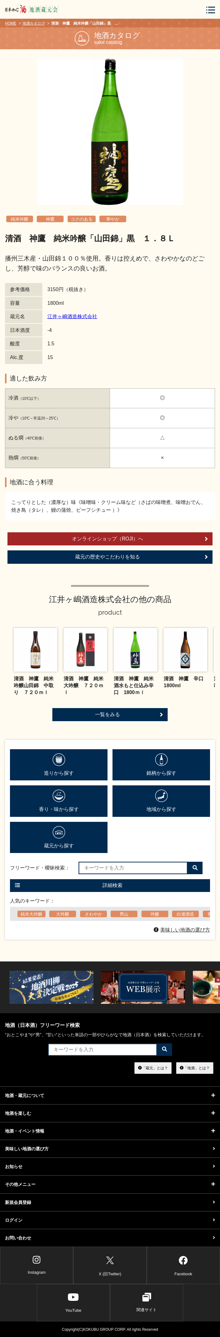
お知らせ (110, 1166)
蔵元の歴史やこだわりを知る (141, 557)
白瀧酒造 (185, 914)
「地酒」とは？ (195, 1068)
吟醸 (155, 914)
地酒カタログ (33, 23)
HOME (10, 23)
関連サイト (146, 1302)
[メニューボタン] (210, 10)
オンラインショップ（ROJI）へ (140, 539)
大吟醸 (62, 914)
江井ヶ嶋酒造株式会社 (72, 316)
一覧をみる (129, 715)
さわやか (93, 914)
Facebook (183, 1264)
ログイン (110, 1220)
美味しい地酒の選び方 (182, 929)
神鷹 (50, 219)
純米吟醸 (19, 219)
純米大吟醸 (31, 914)
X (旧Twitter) (110, 1264)
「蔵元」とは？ (153, 1068)
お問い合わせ (110, 1237)
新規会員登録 (110, 1202)
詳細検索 (68, 885)
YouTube (73, 1302)
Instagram (37, 1265)
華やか (112, 219)
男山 (124, 914)
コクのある (82, 219)
